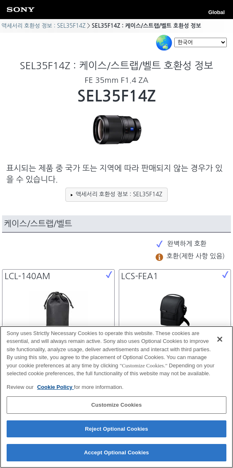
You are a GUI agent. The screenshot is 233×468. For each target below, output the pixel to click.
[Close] (220, 340)
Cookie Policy (55, 388)
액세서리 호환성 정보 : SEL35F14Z (43, 26)
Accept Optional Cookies (116, 454)
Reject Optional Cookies (116, 430)
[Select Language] (200, 42)
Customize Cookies (116, 406)
